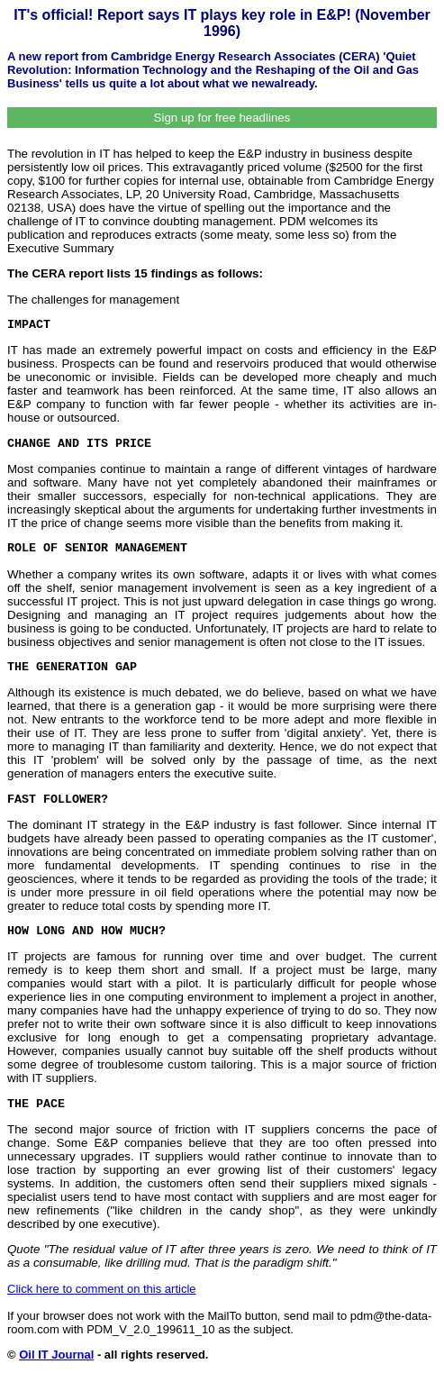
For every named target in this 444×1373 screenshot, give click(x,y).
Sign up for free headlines (222, 117)
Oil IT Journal (56, 1354)
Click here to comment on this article (101, 1289)
